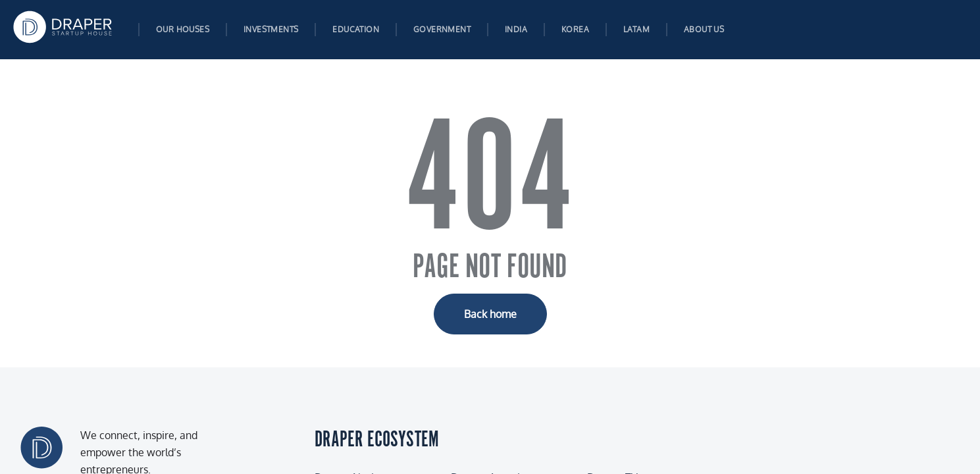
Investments (271, 29)
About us (704, 29)
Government (442, 29)
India (516, 29)
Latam (636, 29)
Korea (575, 29)
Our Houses (182, 29)
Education (355, 29)
